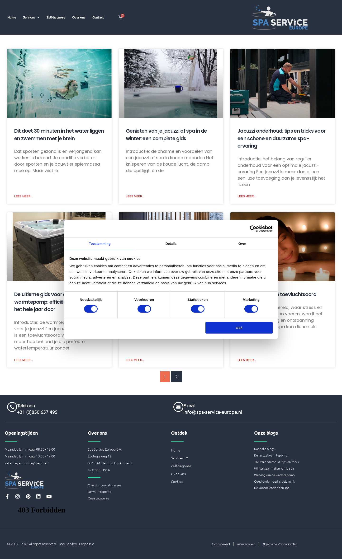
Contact (97, 23)
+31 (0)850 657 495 (37, 411)
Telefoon (26, 405)
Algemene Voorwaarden (284, 543)
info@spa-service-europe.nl (212, 411)
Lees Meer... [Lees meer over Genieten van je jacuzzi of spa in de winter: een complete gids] (135, 196)
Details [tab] (171, 244)
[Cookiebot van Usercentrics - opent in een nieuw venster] (252, 228)
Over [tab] (242, 244)
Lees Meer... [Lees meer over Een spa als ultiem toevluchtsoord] (247, 360)
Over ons (93, 11)
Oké (239, 328)
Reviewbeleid (245, 543)
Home (23, 11)
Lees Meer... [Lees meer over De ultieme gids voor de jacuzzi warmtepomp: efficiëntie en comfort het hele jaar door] (23, 360)
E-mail (189, 405)
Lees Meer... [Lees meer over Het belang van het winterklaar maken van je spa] (135, 360)
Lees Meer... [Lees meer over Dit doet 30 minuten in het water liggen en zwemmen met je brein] (23, 196)
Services (43, 11)
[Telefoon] (12, 406)
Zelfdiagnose (69, 11)
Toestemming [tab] (99, 244)
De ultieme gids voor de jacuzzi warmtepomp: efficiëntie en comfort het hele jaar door (57, 302)
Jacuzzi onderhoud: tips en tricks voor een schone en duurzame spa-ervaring (281, 138)
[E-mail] (178, 406)
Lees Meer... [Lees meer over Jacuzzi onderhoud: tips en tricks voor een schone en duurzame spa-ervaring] (247, 196)
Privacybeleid (215, 543)
